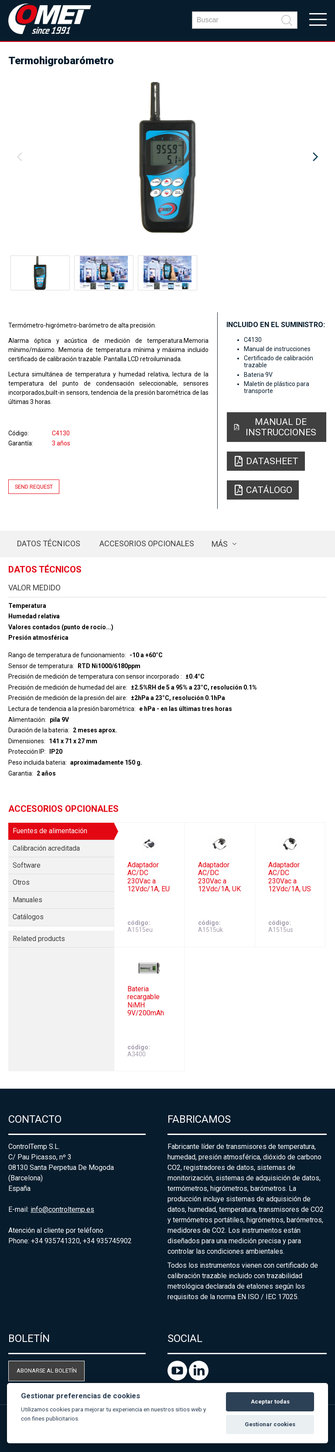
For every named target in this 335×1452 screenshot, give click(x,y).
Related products (39, 939)
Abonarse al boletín (47, 1370)
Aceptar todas (270, 1401)
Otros (21, 882)
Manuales (27, 900)
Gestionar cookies (270, 1424)
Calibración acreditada (46, 848)
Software (27, 865)
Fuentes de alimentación (50, 831)
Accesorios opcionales (146, 543)
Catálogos (28, 917)
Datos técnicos (48, 543)
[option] (167, 157)
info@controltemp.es (62, 1209)
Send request (34, 486)
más (220, 543)
